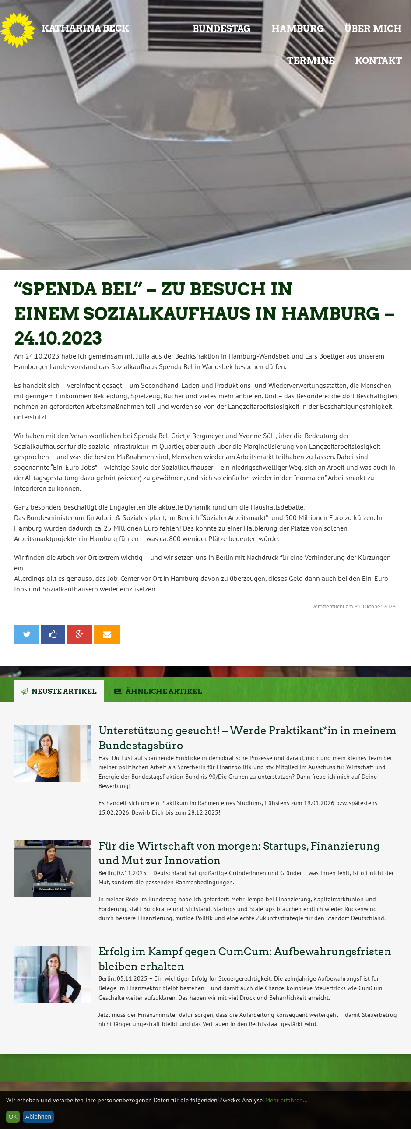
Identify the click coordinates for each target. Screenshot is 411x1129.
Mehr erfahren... (286, 1100)
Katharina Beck (85, 28)
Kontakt (378, 60)
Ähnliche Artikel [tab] (164, 691)
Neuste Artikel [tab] (64, 691)
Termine (311, 60)
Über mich (373, 28)
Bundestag (222, 28)
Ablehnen (38, 1116)
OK (13, 1116)
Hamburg (297, 28)
